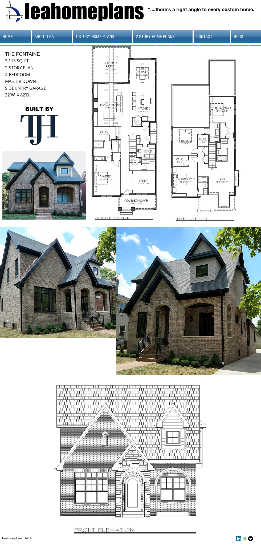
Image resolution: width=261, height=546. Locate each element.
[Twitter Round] (250, 538)
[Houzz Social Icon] (244, 538)
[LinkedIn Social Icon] (238, 538)
